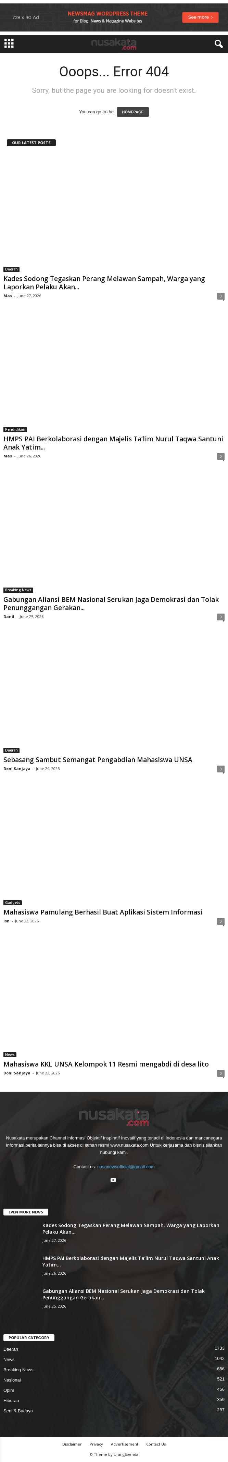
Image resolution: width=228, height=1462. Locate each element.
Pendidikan (15, 429)
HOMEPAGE (132, 112)
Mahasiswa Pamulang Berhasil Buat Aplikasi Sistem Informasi (102, 912)
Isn (6, 920)
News (10, 1054)
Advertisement (124, 1444)
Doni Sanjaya (16, 768)
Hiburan (11, 1400)
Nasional (12, 1380)
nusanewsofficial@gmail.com (126, 1166)
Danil (8, 616)
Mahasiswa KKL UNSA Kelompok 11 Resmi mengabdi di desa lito (106, 1064)
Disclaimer (72, 1444)
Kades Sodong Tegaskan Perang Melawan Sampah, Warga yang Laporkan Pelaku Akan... (104, 282)
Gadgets (12, 902)
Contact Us (156, 1444)
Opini (8, 1390)
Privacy (96, 1444)
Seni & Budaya (18, 1410)
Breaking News (18, 590)
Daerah (11, 269)
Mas (7, 295)
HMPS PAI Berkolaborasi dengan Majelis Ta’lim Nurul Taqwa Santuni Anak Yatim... (113, 443)
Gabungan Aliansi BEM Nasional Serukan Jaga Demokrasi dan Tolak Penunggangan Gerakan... (111, 603)
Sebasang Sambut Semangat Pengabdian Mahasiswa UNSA (97, 759)
